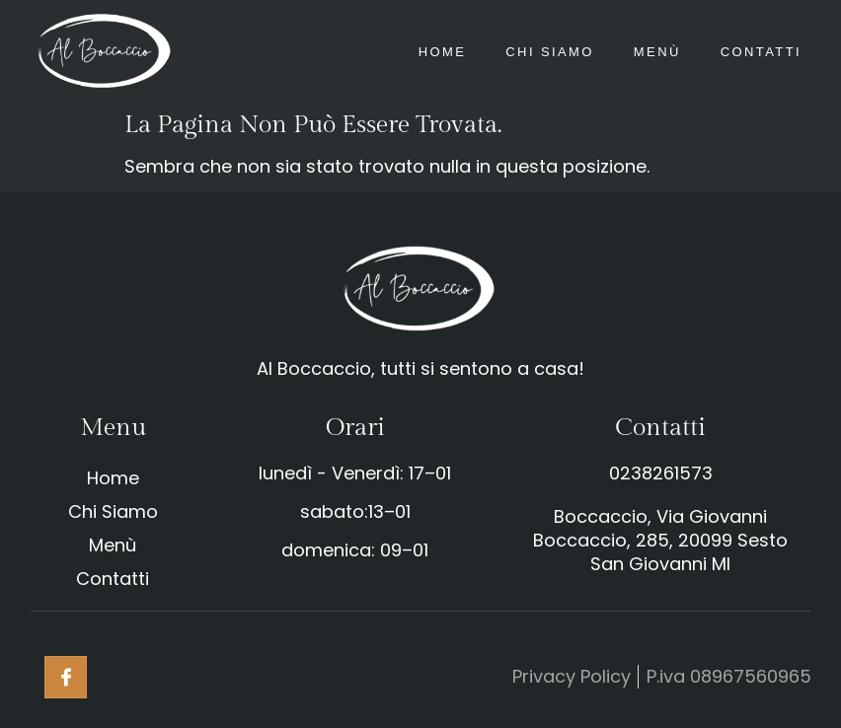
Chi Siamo (549, 51)
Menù (657, 51)
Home (443, 51)
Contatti (761, 51)
